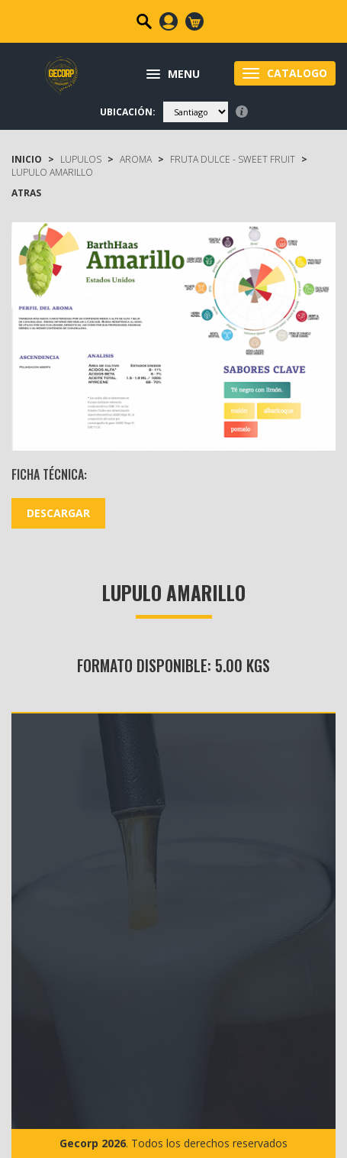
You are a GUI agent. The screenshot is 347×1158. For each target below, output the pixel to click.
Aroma (136, 159)
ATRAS (26, 192)
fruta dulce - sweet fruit (232, 159)
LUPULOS (80, 159)
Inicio (26, 159)
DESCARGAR (58, 513)
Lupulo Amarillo (52, 172)
